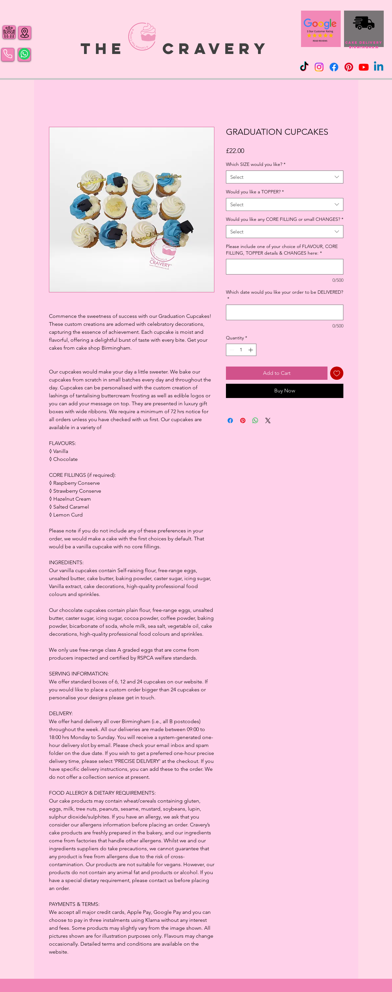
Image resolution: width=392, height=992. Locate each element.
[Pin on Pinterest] (243, 420)
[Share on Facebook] (230, 420)
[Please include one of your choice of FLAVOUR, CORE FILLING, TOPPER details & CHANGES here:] (284, 267)
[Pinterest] (349, 67)
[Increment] (251, 350)
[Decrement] (231, 350)
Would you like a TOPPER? (255, 192)
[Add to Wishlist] (336, 373)
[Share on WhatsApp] (255, 420)
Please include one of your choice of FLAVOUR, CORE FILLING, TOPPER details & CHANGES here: (282, 249)
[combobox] (284, 177)
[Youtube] (364, 67)
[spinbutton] (241, 350)
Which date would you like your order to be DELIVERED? (284, 295)
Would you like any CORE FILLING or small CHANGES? (284, 219)
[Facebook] (334, 67)
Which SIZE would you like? (255, 164)
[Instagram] (319, 67)
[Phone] (8, 54)
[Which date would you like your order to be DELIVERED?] (284, 312)
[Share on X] (268, 420)
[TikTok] (304, 67)
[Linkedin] (378, 67)
